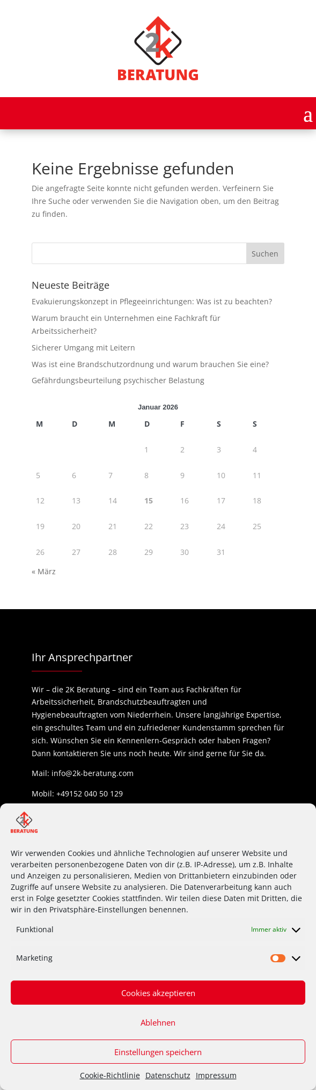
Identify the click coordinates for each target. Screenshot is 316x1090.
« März (44, 571)
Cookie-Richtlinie (110, 1075)
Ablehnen (158, 1022)
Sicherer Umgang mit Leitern (83, 347)
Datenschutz (167, 1075)
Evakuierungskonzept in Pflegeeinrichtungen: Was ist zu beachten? (152, 301)
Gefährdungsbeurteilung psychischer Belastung (118, 380)
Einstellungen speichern (158, 1052)
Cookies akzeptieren (158, 992)
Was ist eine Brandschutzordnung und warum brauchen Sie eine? (150, 364)
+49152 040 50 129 (89, 793)
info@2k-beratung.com (93, 773)
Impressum (216, 1075)
